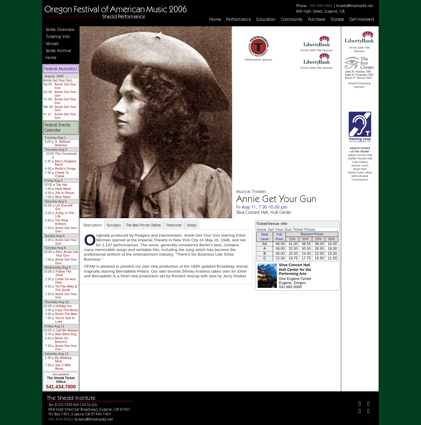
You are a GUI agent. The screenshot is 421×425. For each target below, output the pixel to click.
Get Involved (361, 19)
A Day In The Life (65, 214)
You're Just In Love (65, 319)
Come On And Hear (65, 280)
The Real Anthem (61, 222)
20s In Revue (64, 193)
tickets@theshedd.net (354, 5)
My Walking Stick (63, 359)
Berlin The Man (66, 314)
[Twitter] (366, 404)
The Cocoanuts (66, 153)
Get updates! (61, 374)
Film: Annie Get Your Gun (67, 253)
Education (266, 19)
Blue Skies (62, 197)
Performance (238, 19)
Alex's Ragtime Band (66, 162)
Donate (337, 19)
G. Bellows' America (63, 143)
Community (292, 19)
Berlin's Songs (65, 168)
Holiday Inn (64, 306)
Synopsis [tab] (114, 225)
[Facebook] (357, 404)
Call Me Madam (67, 330)
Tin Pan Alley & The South (66, 288)
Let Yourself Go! (64, 207)
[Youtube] (366, 411)
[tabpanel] (166, 257)
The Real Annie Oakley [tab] (143, 225)
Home (215, 19)
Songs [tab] (191, 225)
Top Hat (61, 184)
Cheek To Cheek (62, 174)
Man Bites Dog (66, 334)
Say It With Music (63, 366)
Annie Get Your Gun (57, 80)
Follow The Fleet (63, 273)
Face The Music (66, 310)
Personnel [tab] (174, 225)
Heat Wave (63, 188)
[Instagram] (357, 411)
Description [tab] (92, 225)
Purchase (317, 19)
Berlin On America (61, 339)
